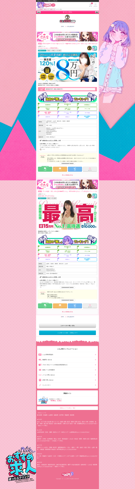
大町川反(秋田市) (61, 464)
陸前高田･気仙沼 (50, 449)
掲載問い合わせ (45, 359)
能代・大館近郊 (42, 464)
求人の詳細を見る (67, 175)
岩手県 (61, 415)
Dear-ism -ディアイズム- (46, 196)
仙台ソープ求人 (43, 425)
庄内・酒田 (48, 432)
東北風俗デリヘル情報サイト (68, 400)
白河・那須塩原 (63, 439)
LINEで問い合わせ (45, 380)
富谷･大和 (85, 421)
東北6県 (39, 415)
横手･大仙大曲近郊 (74, 464)
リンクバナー (44, 385)
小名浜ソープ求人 (57, 441)
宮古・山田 (91, 447)
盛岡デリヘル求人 (42, 447)
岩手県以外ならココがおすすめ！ (67, 449)
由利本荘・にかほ (86, 464)
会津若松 (50, 439)
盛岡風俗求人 (62, 447)
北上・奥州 (71, 447)
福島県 (56, 415)
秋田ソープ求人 (59, 466)
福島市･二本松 (41, 439)
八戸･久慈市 (70, 456)
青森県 (67, 415)
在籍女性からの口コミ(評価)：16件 (51, 140)
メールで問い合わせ (46, 375)
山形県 (51, 415)
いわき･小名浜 (73, 439)
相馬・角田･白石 (84, 439)
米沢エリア (64, 432)
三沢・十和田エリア (59, 456)
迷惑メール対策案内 (46, 370)
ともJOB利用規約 (45, 354)
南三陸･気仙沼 (48, 423)
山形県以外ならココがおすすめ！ (80, 432)
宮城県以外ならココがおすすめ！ (87, 423)
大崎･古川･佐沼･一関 (69, 423)
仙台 (38, 421)
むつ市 (39, 456)
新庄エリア (56, 432)
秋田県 (72, 415)
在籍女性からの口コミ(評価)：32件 (51, 277)
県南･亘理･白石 (76, 421)
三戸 (77, 456)
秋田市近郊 (51, 464)
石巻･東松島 (58, 423)
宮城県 (45, 415)
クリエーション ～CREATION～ (48, 48)
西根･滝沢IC (53, 447)
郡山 (55, 439)
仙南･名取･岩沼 (65, 421)
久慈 (85, 447)
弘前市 (50, 456)
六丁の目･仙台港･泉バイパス (50, 421)
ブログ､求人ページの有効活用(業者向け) (52, 365)
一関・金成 (79, 447)
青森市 (44, 456)
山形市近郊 (40, 432)
